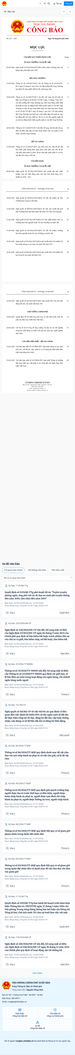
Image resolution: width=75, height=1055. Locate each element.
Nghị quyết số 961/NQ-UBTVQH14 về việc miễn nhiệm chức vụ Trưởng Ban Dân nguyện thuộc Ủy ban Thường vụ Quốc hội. (39, 221)
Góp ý (10, 613)
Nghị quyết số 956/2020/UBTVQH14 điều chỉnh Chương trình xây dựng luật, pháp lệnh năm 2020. (39, 68)
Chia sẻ (68, 3)
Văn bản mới (57, 570)
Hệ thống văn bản (37, 570)
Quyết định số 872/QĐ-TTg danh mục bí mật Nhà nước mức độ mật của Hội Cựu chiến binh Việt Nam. (39, 318)
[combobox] (37, 577)
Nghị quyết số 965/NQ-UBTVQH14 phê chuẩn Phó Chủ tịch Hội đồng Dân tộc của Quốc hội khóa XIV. (39, 302)
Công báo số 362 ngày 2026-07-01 (34, 920)
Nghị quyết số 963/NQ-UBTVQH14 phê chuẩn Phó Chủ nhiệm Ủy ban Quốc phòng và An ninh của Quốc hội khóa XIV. (39, 242)
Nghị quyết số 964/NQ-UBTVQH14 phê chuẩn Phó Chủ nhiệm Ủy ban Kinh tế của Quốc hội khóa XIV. (39, 253)
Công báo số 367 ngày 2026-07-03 (34, 606)
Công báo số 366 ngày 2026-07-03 (34, 687)
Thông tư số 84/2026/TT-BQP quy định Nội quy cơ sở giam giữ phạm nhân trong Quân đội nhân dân (37, 832)
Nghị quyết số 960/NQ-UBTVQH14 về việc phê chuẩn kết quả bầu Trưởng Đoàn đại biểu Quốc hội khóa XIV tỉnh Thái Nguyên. (39, 210)
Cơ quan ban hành (13, 570)
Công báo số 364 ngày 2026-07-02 (34, 728)
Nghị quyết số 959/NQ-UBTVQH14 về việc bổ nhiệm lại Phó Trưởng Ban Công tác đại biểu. (39, 199)
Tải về (57, 3)
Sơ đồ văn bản (11, 563)
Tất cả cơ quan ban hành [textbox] (14, 578)
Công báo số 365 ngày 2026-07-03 (34, 957)
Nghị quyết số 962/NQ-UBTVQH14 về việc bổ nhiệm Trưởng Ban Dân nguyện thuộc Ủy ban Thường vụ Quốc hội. (39, 231)
